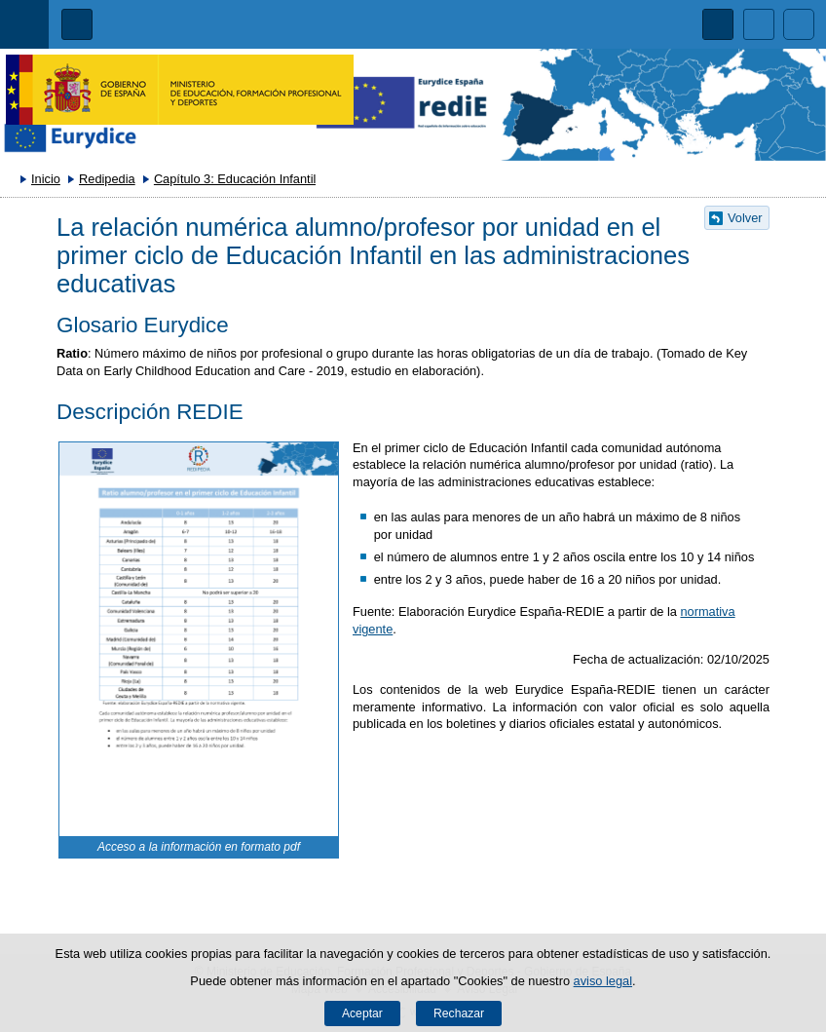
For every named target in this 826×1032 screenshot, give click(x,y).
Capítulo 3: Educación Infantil (235, 179)
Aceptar (362, 1013)
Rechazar (458, 1013)
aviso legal (603, 981)
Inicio (45, 179)
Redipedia (107, 179)
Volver (745, 217)
